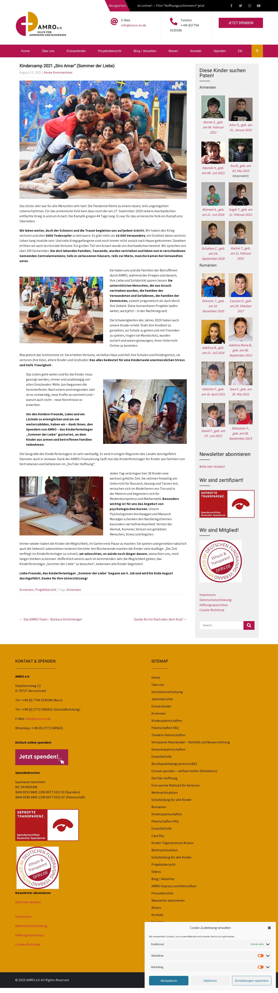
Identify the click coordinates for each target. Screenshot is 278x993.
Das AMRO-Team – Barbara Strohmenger (50, 619)
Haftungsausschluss (213, 605)
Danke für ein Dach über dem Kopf (160, 619)
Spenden (220, 51)
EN (240, 51)
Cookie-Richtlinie (211, 610)
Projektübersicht (109, 51)
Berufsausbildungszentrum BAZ (174, 764)
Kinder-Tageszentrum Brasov (172, 843)
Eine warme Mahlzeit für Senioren (175, 785)
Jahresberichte (162, 699)
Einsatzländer (76, 51)
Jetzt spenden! (240, 23)
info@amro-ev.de (133, 25)
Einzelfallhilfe (161, 756)
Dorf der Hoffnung (164, 778)
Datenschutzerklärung (215, 600)
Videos (156, 871)
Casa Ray (157, 835)
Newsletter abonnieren (168, 900)
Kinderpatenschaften (166, 720)
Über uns (48, 51)
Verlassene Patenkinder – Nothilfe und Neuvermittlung (190, 742)
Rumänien (158, 807)
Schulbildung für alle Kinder (171, 800)
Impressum (207, 595)
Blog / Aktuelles (145, 51)
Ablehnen (210, 980)
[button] (269, 928)
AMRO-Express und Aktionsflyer (174, 886)
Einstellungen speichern (251, 980)
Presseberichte (162, 893)
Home (25, 51)
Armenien (26, 589)
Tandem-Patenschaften (168, 735)
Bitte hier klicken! (212, 466)
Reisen (173, 51)
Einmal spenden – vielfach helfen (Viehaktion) (184, 771)
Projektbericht (45, 589)
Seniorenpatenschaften (168, 749)
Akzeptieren (168, 980)
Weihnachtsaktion (164, 792)
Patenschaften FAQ (165, 728)
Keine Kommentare (58, 72)
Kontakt (195, 51)
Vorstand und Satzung (167, 692)
